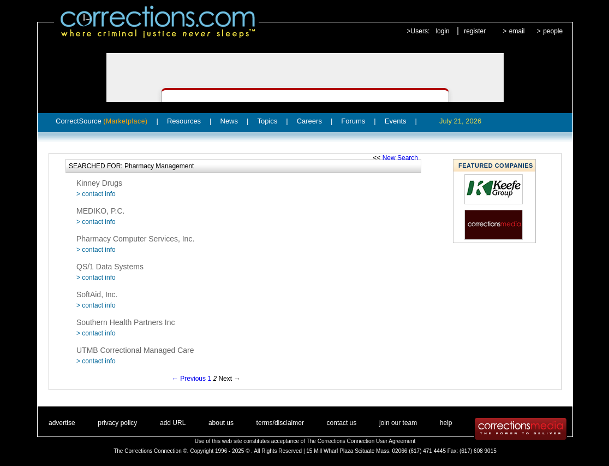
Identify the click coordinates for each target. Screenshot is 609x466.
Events (396, 121)
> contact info (96, 194)
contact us (342, 423)
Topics (267, 121)
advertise (62, 423)
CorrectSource (102, 121)
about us (221, 423)
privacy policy (117, 423)
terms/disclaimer (280, 423)
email (517, 31)
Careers (309, 121)
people (553, 31)
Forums (353, 121)
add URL (173, 423)
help (446, 423)
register (475, 31)
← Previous (189, 378)
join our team (398, 423)
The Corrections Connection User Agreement (361, 441)
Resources (184, 121)
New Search (400, 158)
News (229, 121)
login (442, 31)
